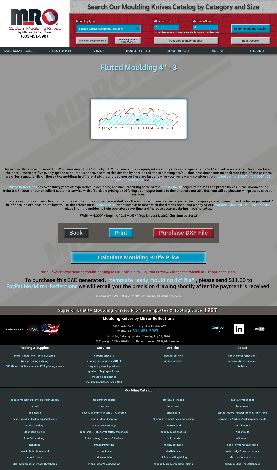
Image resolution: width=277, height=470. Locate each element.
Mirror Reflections (23, 187)
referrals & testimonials (242, 360)
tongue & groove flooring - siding (173, 463)
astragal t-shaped (173, 399)
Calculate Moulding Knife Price (138, 257)
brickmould (173, 412)
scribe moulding (104, 457)
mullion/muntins (104, 444)
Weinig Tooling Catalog (34, 360)
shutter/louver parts (242, 457)
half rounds (242, 438)
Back (76, 233)
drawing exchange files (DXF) (104, 360)
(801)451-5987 (34, 36)
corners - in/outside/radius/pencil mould (242, 418)
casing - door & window (104, 418)
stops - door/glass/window (104, 463)
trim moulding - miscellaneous (242, 463)
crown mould (173, 425)
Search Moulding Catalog (250, 28)
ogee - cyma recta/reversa (242, 444)
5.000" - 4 (135, 180)
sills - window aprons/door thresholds (35, 463)
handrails (34, 444)
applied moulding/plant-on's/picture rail (35, 399)
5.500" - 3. (158, 180)
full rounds (173, 438)
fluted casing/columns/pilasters (104, 438)
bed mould (34, 412)
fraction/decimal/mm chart (186, 40)
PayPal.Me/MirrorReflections (42, 286)
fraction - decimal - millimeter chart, (242, 205)
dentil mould (242, 425)
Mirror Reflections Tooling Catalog (34, 355)
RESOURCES (257, 50)
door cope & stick (34, 431)
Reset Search (250, 40)
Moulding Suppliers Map (92, 40)
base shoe (173, 406)
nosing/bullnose (173, 444)
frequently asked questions (104, 366)
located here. (105, 205)
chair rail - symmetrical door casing (173, 418)
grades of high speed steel (103, 371)
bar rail (35, 406)
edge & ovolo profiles (173, 431)
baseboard (242, 406)
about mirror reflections (242, 355)
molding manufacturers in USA (104, 381)
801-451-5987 (145, 331)
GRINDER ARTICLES (178, 50)
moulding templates (104, 376)
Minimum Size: (163, 21)
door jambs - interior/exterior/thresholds (103, 431)
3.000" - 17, (263, 176)
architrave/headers (104, 399)
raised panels (34, 457)
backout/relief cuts (242, 399)
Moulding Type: (85, 21)
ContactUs (218, 329)
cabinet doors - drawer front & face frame (242, 412)
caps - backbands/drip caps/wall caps (35, 418)
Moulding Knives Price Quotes (128, 40)
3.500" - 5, (119, 180)
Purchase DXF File (183, 233)
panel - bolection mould (34, 451)
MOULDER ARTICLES (138, 50)
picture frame (104, 451)
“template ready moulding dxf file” (150, 279)
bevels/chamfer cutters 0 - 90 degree (104, 412)
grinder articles (173, 360)
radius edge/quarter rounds (242, 451)
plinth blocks (173, 451)
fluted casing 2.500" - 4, (234, 176)
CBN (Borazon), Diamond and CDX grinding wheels (35, 366)
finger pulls (242, 431)
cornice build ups (35, 425)
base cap (104, 406)
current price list (104, 355)
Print (120, 233)
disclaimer (242, 366)
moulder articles (173, 355)
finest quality (171, 187)
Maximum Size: (202, 21)
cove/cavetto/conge (104, 425)
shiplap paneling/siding (173, 457)
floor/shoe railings (34, 438)
